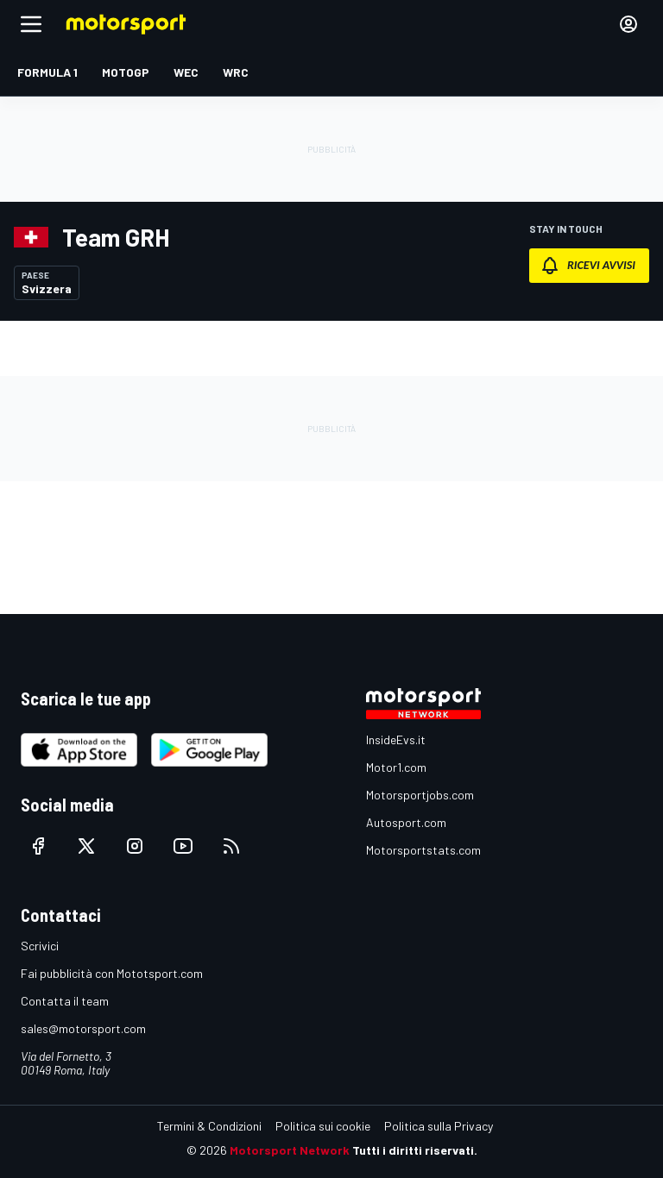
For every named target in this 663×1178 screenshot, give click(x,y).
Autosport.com (406, 822)
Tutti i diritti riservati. (414, 1150)
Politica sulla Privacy (438, 1125)
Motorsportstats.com (423, 850)
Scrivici (40, 945)
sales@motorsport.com (83, 1028)
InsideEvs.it (396, 739)
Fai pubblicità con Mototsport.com (112, 973)
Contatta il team (65, 1000)
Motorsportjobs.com (420, 794)
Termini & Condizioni (209, 1125)
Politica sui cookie (322, 1125)
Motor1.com (396, 767)
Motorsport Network (290, 1150)
